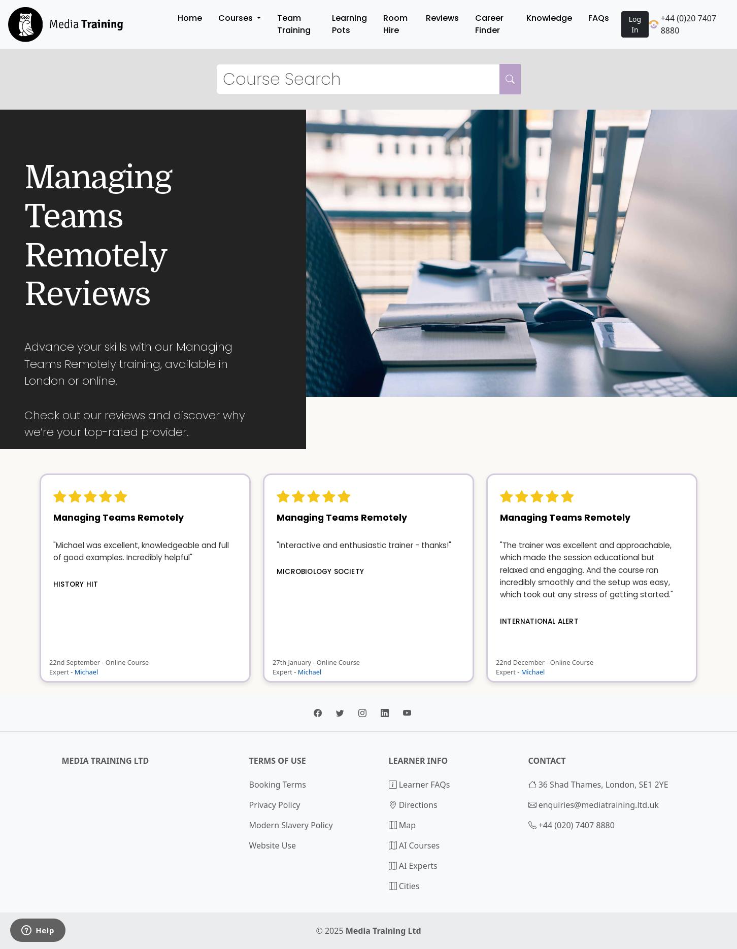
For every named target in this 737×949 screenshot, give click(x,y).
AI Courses (414, 845)
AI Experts (413, 865)
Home (190, 18)
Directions (413, 804)
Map (402, 825)
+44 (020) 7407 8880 (577, 825)
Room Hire (395, 24)
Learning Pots (349, 24)
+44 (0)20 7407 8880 (682, 24)
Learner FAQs (419, 784)
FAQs (598, 18)
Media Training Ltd (383, 930)
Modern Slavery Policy (291, 825)
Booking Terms (277, 784)
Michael (86, 671)
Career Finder (489, 24)
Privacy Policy (274, 804)
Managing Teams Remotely (118, 518)
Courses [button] (236, 18)
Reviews (442, 18)
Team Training (294, 24)
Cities (404, 886)
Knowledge (549, 18)
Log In (635, 24)
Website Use (272, 845)
